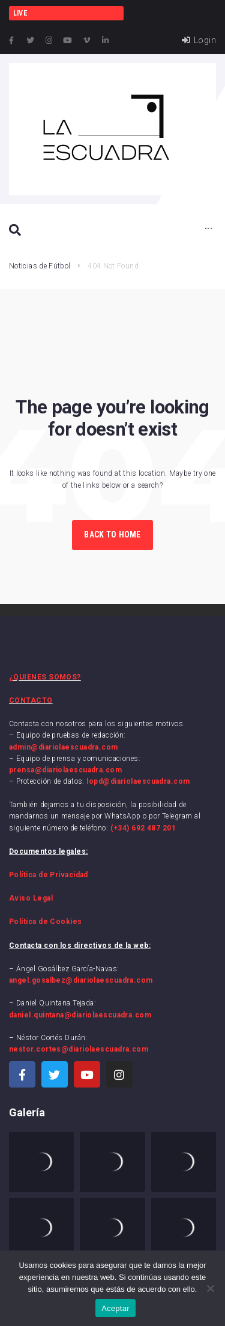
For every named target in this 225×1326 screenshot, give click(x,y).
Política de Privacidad (48, 875)
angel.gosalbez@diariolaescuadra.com (81, 980)
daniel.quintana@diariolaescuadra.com (80, 1015)
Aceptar (115, 1308)
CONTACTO (31, 700)
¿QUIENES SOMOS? (45, 677)
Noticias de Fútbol (39, 266)
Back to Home (112, 534)
